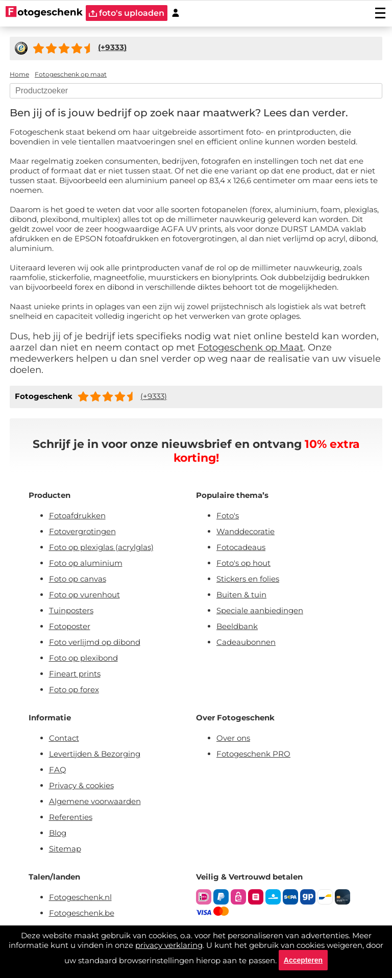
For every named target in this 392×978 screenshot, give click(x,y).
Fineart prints (75, 674)
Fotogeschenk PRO (253, 754)
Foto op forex (74, 689)
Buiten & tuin (241, 594)
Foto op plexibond (83, 658)
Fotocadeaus (240, 547)
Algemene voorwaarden (95, 801)
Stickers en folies (247, 579)
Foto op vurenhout (84, 594)
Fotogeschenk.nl (80, 897)
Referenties (70, 817)
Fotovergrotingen (82, 531)
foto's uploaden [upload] (126, 13)
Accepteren (303, 960)
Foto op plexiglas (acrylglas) (101, 547)
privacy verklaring (169, 945)
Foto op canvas (77, 579)
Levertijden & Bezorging (94, 754)
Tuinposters (71, 610)
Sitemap (65, 849)
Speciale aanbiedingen (259, 610)
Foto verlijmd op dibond (94, 642)
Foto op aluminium (85, 563)
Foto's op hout (243, 563)
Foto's (227, 515)
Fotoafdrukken (77, 515)
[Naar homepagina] (44, 12)
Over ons (233, 738)
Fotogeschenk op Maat (250, 347)
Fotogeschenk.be (81, 913)
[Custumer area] (175, 13)
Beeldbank (237, 626)
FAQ (57, 769)
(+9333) (153, 396)
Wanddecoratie (245, 531)
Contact (64, 738)
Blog (57, 833)
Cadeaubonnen (246, 642)
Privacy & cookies (81, 785)
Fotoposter (69, 626)
